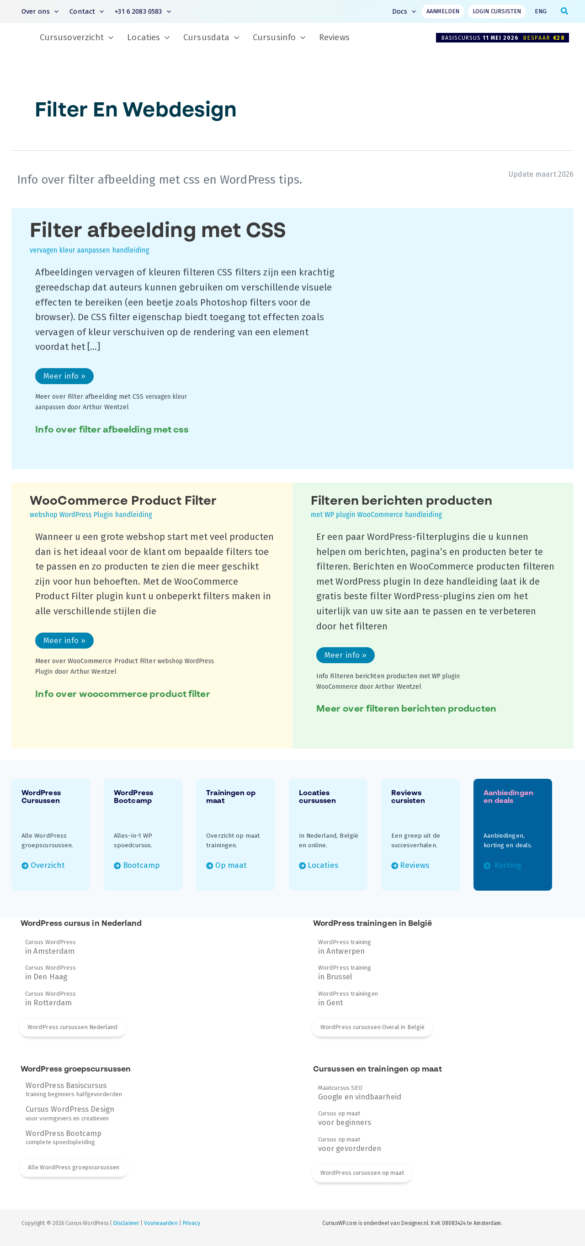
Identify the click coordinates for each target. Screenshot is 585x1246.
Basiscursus (505, 38)
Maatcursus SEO (359, 1092)
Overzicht (48, 865)
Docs (404, 11)
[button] (54, 11)
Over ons (39, 11)
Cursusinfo (279, 38)
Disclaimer (126, 1223)
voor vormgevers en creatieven (70, 1113)
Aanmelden (443, 11)
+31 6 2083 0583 (142, 11)
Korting (506, 865)
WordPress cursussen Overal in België (372, 1027)
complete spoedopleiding (64, 1137)
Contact (86, 11)
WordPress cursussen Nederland (72, 1027)
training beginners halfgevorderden (74, 1089)
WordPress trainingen (348, 998)
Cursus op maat (344, 1118)
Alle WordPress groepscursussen (74, 1167)
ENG (541, 11)
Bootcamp (141, 865)
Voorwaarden (161, 1223)
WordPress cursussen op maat (362, 1172)
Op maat (231, 865)
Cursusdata (211, 38)
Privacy (191, 1223)
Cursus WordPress (50, 947)
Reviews (334, 37)
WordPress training (345, 947)
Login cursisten (497, 11)
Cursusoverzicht (77, 38)
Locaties (148, 38)
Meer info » (64, 377)
